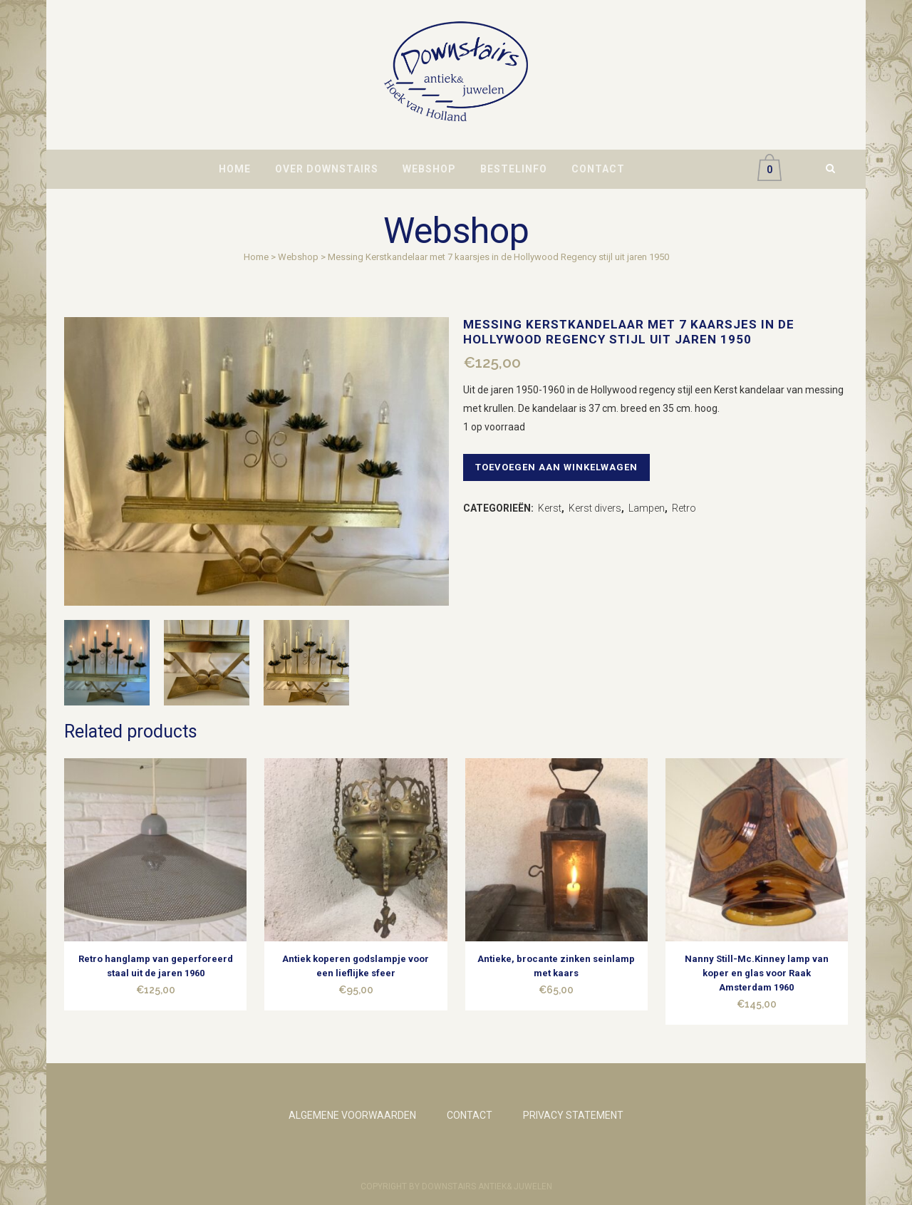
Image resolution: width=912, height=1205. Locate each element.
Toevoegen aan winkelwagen (561, 467)
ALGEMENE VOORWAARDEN (352, 1115)
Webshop (298, 257)
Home (256, 257)
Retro (684, 508)
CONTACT (469, 1115)
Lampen (646, 508)
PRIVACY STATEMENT (573, 1115)
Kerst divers (595, 508)
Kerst (549, 508)
